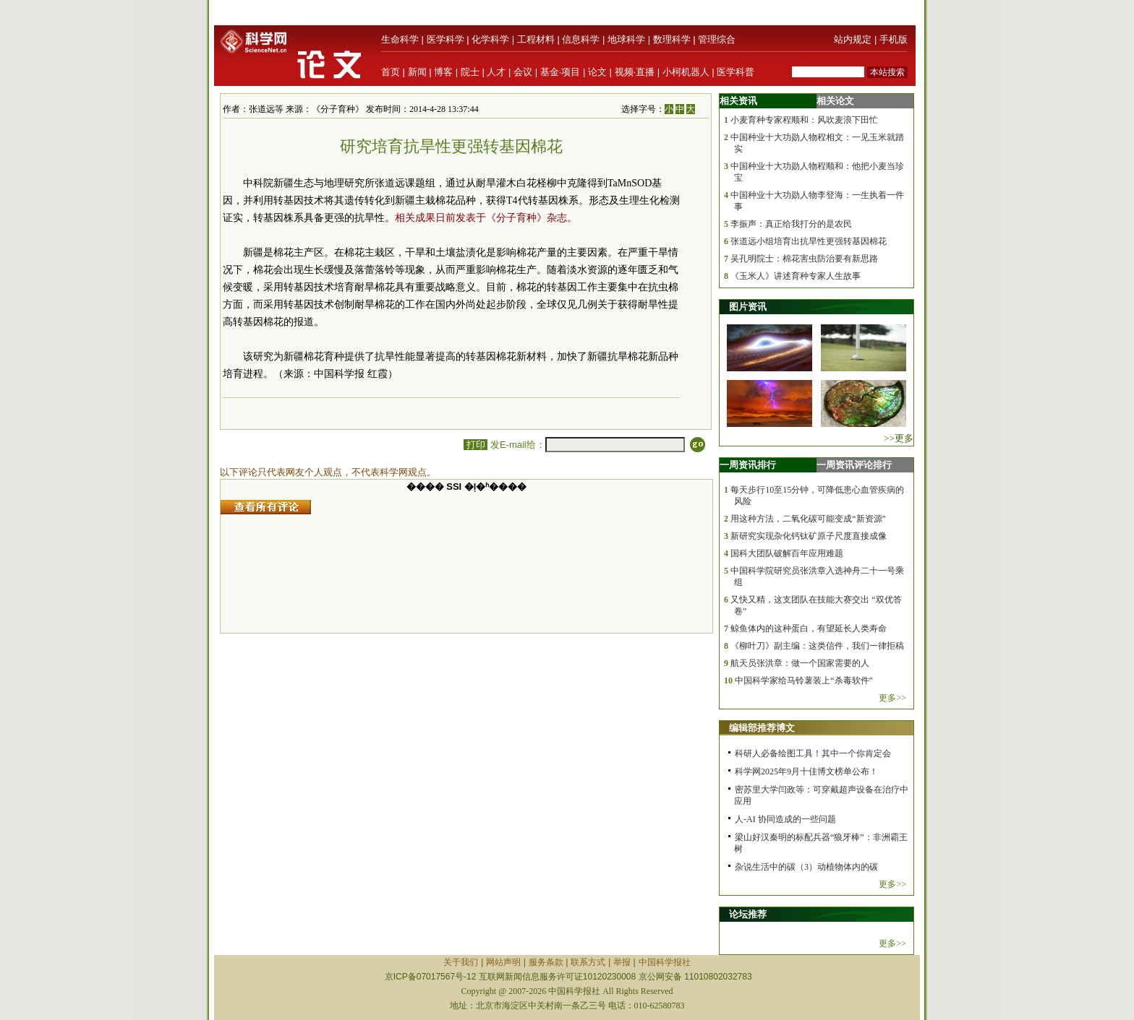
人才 (496, 71)
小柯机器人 (685, 71)
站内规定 (852, 39)
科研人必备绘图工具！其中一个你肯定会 (813, 753)
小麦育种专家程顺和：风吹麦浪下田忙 (804, 120)
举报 (622, 962)
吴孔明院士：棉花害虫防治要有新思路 (804, 259)
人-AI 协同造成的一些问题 (785, 819)
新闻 (417, 71)
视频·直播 (635, 71)
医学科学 (445, 39)
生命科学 (400, 39)
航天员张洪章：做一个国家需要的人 (799, 663)
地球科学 (626, 39)
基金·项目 (560, 71)
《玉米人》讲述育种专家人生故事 (795, 276)
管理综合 (717, 39)
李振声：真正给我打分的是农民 (791, 224)
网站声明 (503, 962)
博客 (443, 71)
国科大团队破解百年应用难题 (786, 553)
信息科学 (581, 39)
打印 (475, 444)
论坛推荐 (748, 914)
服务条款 (546, 962)
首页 (390, 71)
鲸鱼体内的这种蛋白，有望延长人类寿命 (808, 628)
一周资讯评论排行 (854, 464)
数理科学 (672, 39)
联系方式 (588, 962)
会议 (522, 71)
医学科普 (735, 71)
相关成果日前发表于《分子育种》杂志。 (486, 217)
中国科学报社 (665, 962)
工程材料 (536, 39)
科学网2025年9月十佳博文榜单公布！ (806, 771)
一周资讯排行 (748, 464)
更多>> (892, 698)
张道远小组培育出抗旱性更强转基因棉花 (808, 241)
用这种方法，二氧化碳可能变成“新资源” (808, 519)
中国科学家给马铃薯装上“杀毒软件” (804, 680)
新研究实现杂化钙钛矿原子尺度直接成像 (808, 536)
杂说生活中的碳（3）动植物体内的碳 (806, 867)
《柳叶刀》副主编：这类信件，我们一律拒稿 (817, 646)
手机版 (893, 39)
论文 (597, 71)
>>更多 (898, 438)
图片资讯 (748, 306)
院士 (470, 71)
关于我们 (460, 962)
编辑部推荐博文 (762, 727)
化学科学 (490, 39)
